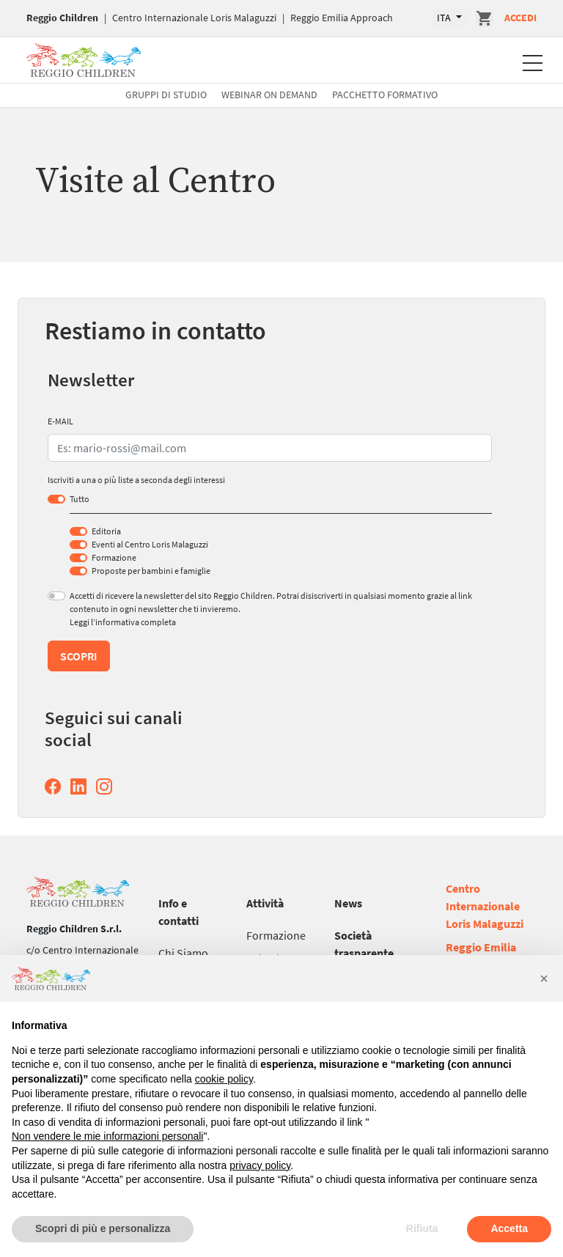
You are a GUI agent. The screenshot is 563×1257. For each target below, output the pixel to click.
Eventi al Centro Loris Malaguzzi (150, 544)
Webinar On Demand (269, 94)
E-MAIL (60, 421)
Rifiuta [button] (422, 1228)
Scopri (78, 656)
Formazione (114, 557)
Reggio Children (62, 17)
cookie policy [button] (224, 1079)
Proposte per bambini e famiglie (151, 570)
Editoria (106, 531)
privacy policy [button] (259, 1165)
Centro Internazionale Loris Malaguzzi (194, 17)
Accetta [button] (509, 1228)
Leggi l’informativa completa (123, 621)
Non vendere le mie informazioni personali (107, 1136)
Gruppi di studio (166, 94)
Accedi (520, 17)
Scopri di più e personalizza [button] (102, 1228)
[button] (544, 978)
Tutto (79, 498)
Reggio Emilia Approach (341, 17)
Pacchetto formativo (385, 94)
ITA (445, 17)
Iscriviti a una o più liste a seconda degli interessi (136, 479)
